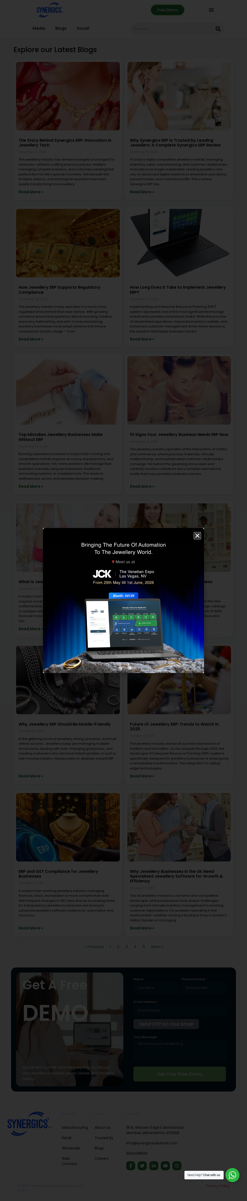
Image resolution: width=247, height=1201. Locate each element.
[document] (123, 600)
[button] (197, 536)
